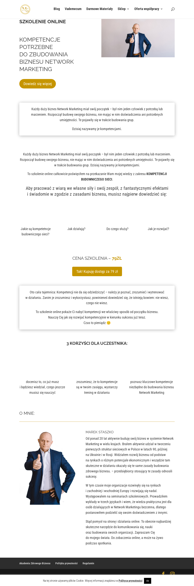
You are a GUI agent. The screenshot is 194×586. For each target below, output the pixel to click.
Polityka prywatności (66, 563)
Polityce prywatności (130, 580)
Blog (57, 10)
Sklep (122, 10)
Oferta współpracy (146, 10)
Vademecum (73, 10)
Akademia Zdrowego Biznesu (34, 563)
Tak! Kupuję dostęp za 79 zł (97, 271)
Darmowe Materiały (99, 10)
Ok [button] (147, 580)
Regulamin (88, 563)
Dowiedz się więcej (37, 83)
